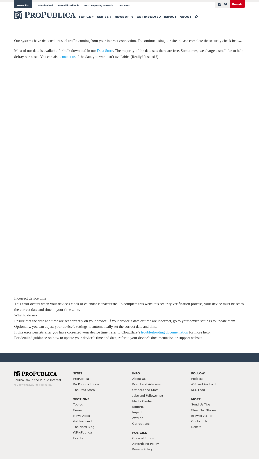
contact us (68, 57)
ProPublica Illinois (68, 5)
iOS (194, 384)
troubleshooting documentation (164, 332)
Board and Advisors (146, 384)
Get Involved (149, 16)
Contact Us (199, 421)
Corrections (140, 423)
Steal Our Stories (203, 410)
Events (78, 438)
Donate (237, 4)
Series (103, 16)
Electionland (45, 5)
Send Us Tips (200, 404)
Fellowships (154, 395)
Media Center (142, 401)
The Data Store (84, 389)
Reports (138, 406)
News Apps (124, 16)
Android (210, 384)
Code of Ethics (143, 438)
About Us (139, 378)
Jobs (135, 395)
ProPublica (23, 5)
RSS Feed (198, 389)
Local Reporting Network (98, 5)
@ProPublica (82, 432)
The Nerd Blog (83, 426)
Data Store (124, 5)
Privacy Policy (142, 449)
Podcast (197, 378)
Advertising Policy (145, 443)
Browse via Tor (202, 415)
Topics (85, 16)
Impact (170, 16)
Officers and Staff (145, 389)
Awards (137, 417)
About (185, 16)
